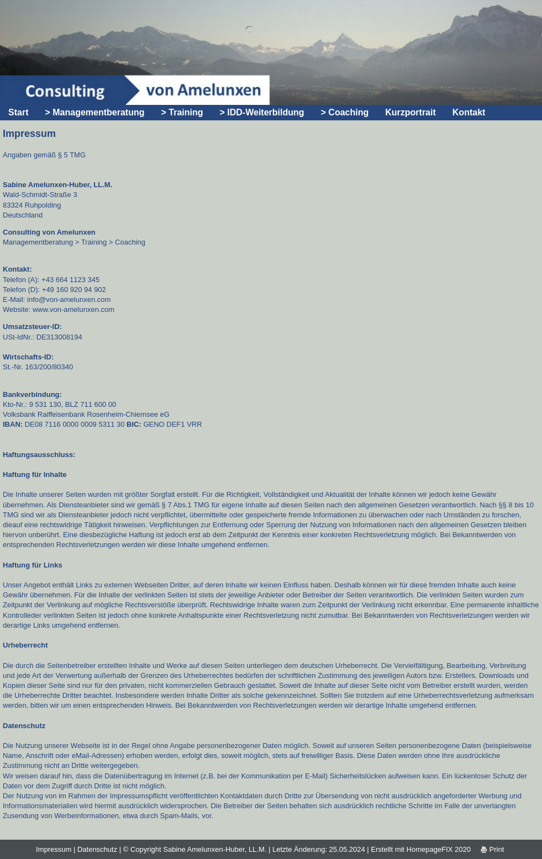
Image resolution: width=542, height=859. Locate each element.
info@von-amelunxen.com (68, 299)
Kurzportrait (410, 112)
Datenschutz (97, 849)
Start (18, 112)
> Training (182, 112)
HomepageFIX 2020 (439, 849)
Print (492, 849)
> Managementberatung (94, 112)
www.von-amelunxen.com (73, 309)
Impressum (53, 849)
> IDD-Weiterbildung (262, 112)
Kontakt (469, 112)
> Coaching (345, 112)
